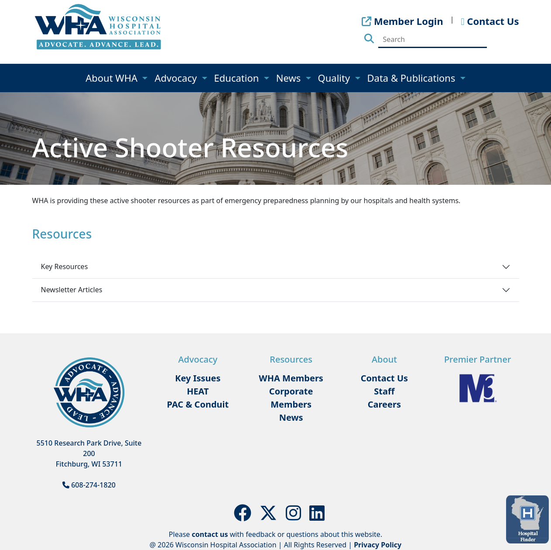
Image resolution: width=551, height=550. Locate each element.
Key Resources (64, 266)
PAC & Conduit (198, 404)
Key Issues (197, 378)
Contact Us (384, 378)
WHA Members (291, 378)
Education (238, 77)
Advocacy (176, 77)
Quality (335, 77)
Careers (384, 404)
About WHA (113, 77)
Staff (384, 391)
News (289, 77)
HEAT (198, 391)
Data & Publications (412, 77)
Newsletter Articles (72, 289)
